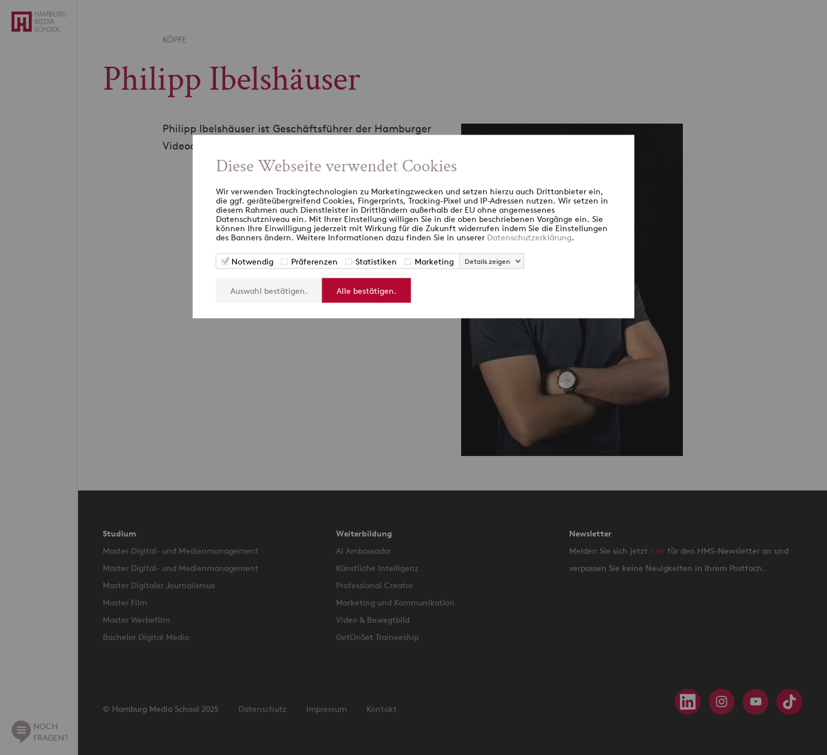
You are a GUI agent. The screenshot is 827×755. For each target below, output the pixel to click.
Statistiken (376, 261)
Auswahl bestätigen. (269, 290)
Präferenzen (314, 261)
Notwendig (252, 261)
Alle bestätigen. (367, 290)
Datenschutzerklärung (529, 237)
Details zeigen (487, 260)
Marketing (434, 261)
